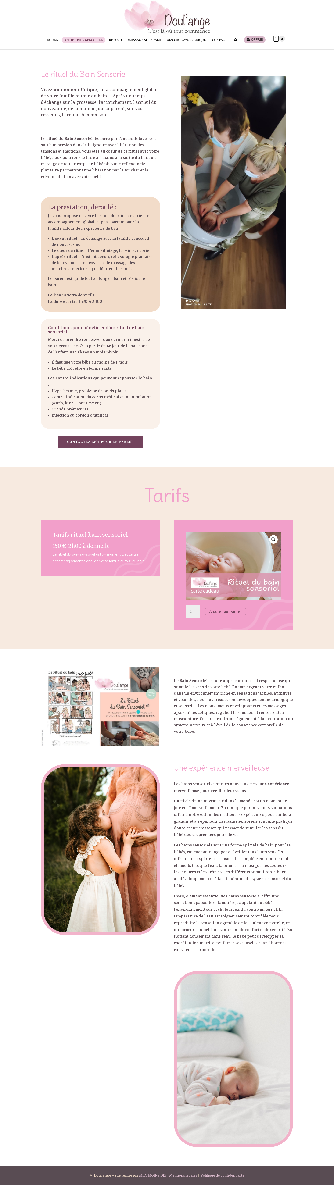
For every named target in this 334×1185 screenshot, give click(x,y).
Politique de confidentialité (222, 1175)
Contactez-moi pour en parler (100, 442)
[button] (273, 539)
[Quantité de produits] (193, 611)
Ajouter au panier (225, 611)
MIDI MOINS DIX (152, 1175)
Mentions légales (183, 1175)
